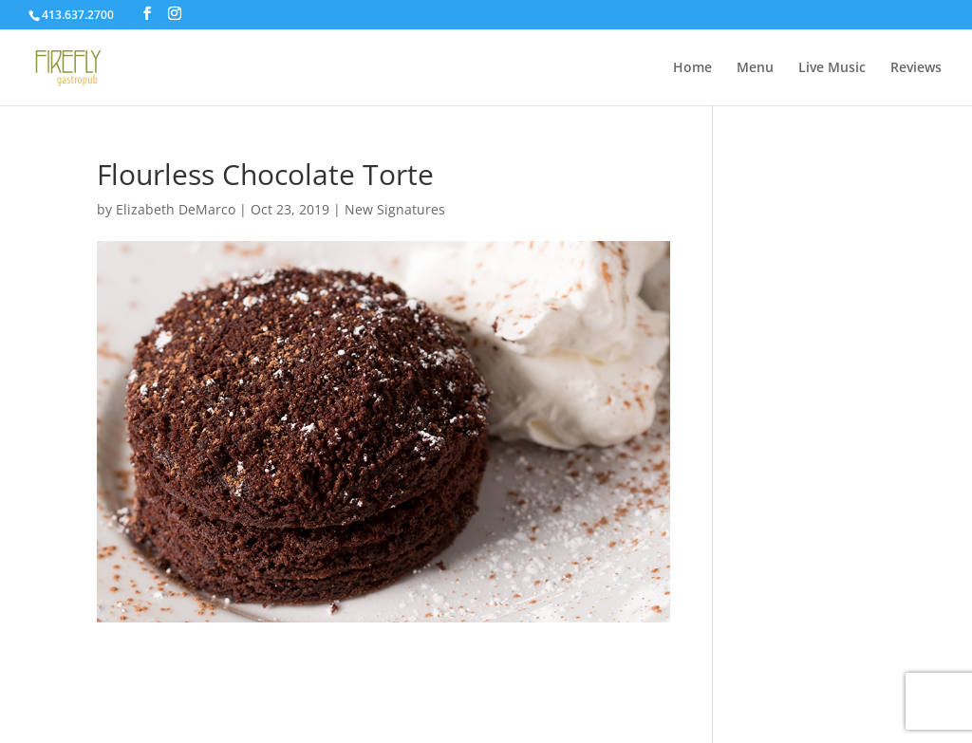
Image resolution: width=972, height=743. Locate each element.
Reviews (916, 68)
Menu (755, 68)
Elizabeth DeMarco (175, 209)
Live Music (832, 68)
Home (692, 68)
